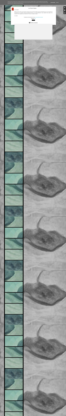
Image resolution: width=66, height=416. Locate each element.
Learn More (52, 2)
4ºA (35, 17)
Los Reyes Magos (32, 7)
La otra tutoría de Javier (39, 16)
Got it (57, 2)
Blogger (39, 415)
